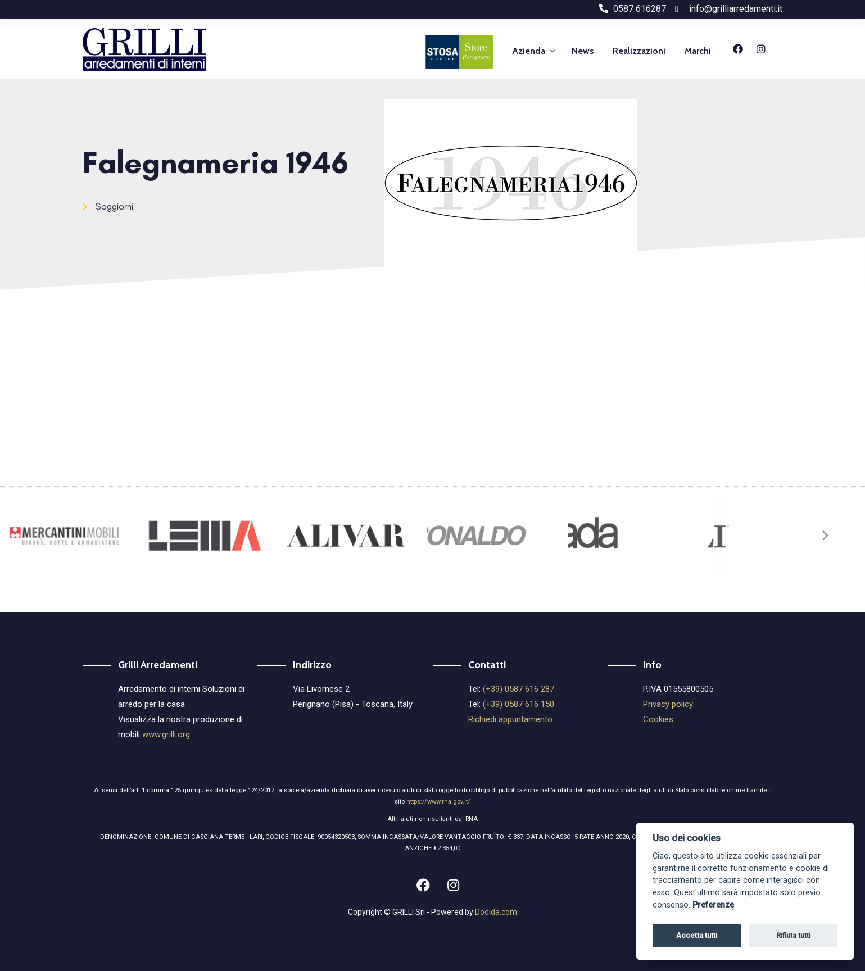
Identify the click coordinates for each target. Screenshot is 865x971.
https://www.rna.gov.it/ (438, 801)
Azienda (528, 51)
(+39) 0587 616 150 (518, 704)
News (583, 51)
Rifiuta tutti (793, 935)
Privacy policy (668, 704)
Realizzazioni (639, 51)
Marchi (698, 51)
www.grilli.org (166, 734)
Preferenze (713, 905)
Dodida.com (496, 912)
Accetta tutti (696, 935)
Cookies (658, 719)
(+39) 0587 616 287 (518, 689)
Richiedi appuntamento (510, 719)
